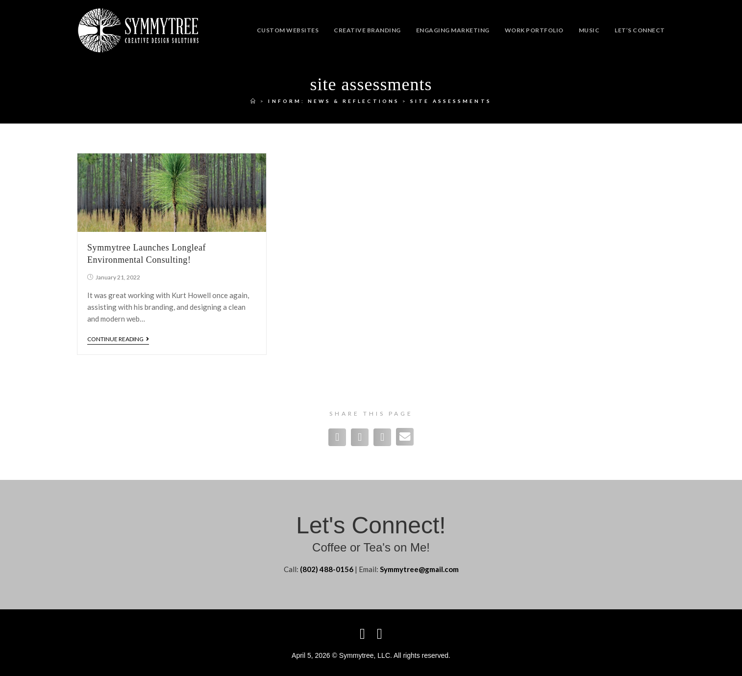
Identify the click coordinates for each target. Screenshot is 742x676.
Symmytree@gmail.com (419, 569)
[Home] (253, 101)
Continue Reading (118, 339)
